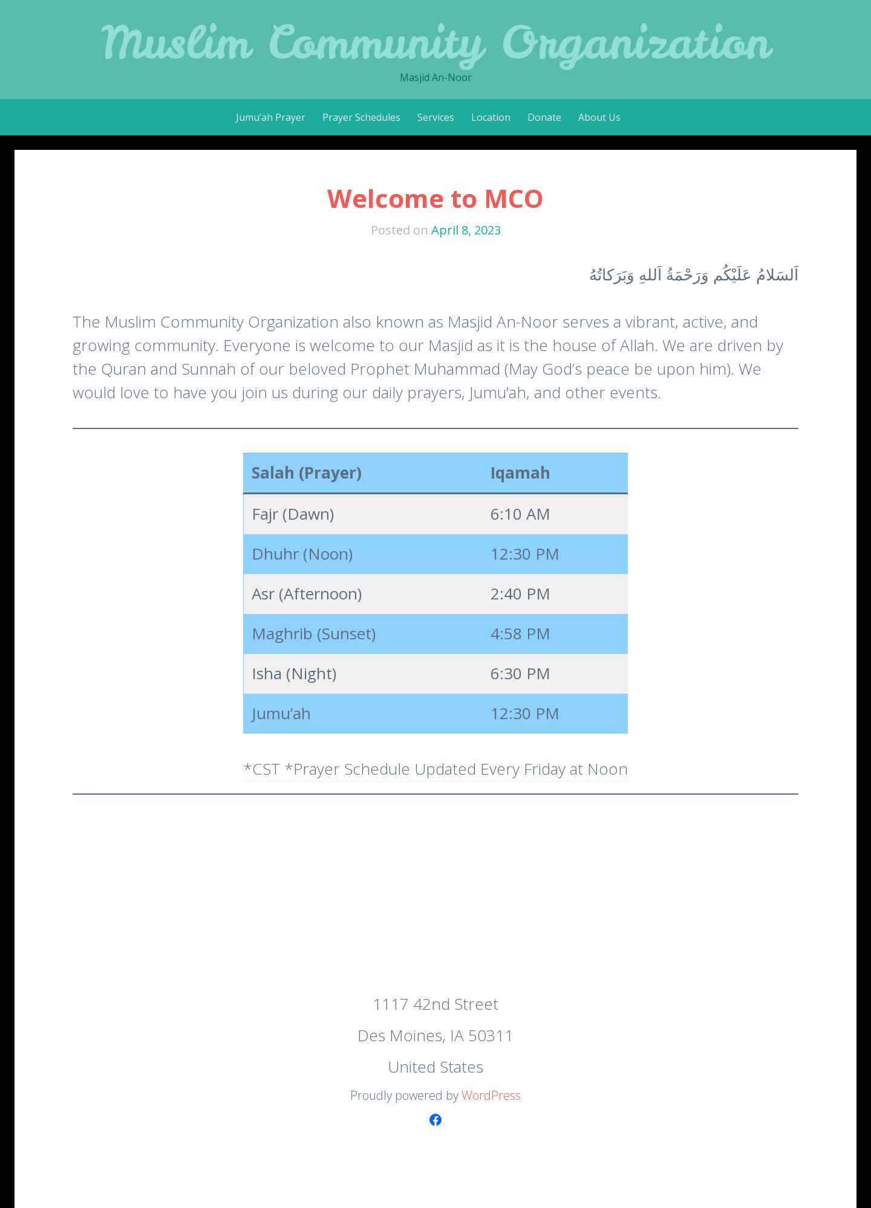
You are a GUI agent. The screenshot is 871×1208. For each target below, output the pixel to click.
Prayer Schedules (361, 117)
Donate (544, 117)
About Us (599, 117)
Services (435, 117)
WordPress (491, 1095)
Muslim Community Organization (435, 42)
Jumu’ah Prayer (270, 117)
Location (491, 117)
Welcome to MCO (435, 198)
